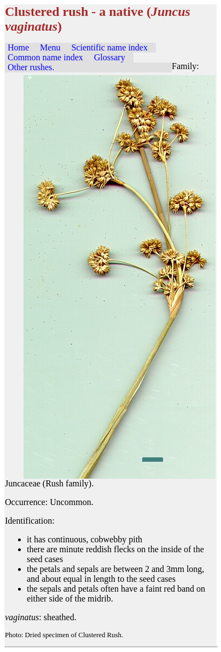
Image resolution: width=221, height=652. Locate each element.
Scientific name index (109, 47)
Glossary (109, 57)
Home (18, 47)
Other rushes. (31, 67)
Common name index (45, 57)
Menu (50, 47)
